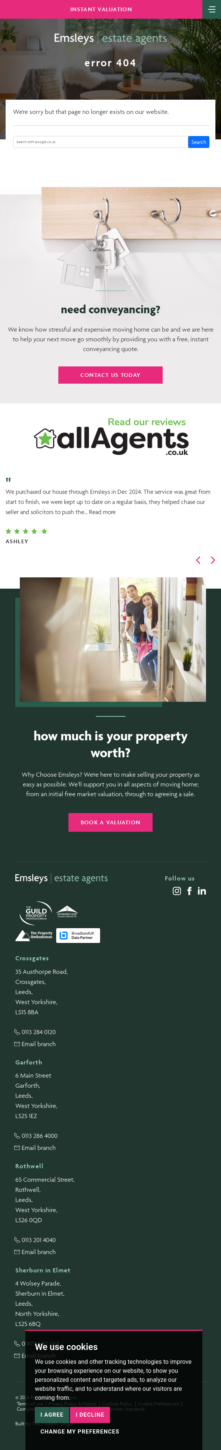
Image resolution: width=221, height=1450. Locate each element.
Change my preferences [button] (79, 1431)
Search (198, 142)
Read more (102, 512)
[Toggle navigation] (211, 9)
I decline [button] (90, 1414)
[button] (198, 560)
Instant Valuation (101, 9)
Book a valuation (110, 822)
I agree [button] (52, 1414)
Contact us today (110, 374)
